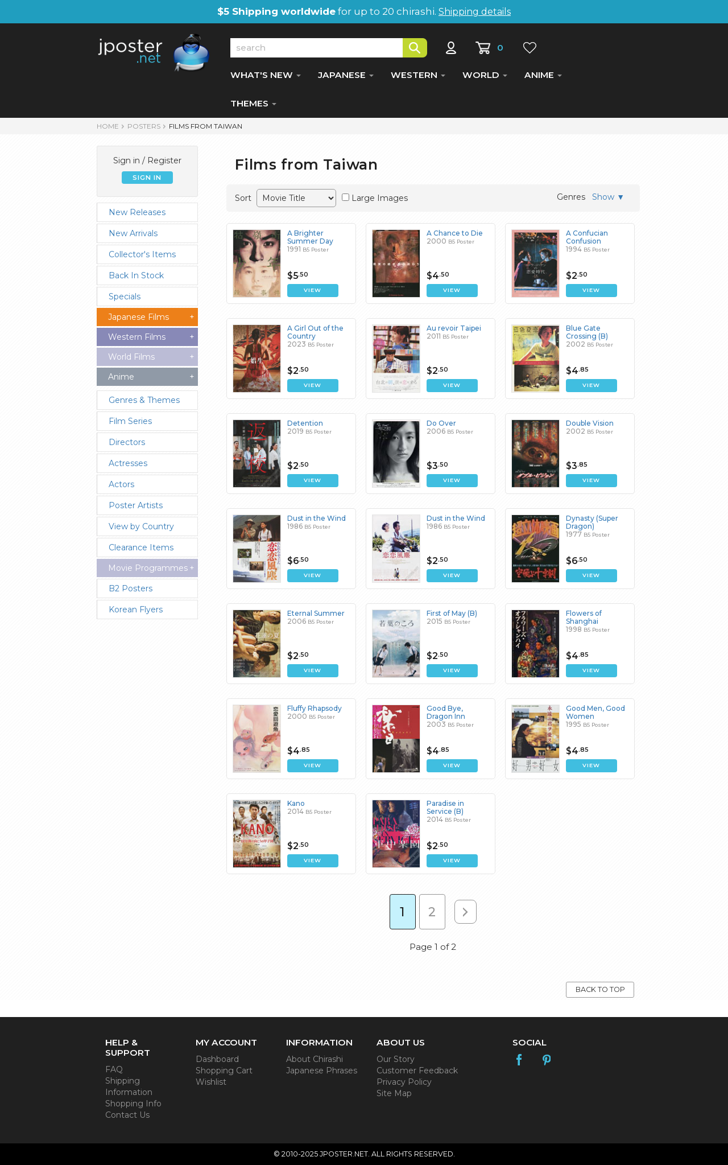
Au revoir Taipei (454, 328)
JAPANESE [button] (346, 74)
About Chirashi (314, 1059)
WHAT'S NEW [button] (265, 74)
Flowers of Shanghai (584, 617)
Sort (243, 198)
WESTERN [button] (418, 74)
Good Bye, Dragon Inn (446, 712)
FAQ (114, 1069)
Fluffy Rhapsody (314, 708)
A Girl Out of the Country (315, 332)
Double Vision (590, 423)
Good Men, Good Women (595, 712)
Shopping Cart (224, 1070)
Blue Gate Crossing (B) (587, 332)
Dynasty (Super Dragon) (592, 522)
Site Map (394, 1093)
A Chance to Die (455, 233)
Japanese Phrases (321, 1070)
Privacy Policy (404, 1082)
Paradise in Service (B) (445, 807)
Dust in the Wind (316, 518)
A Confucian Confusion (587, 237)
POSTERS (143, 126)
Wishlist (211, 1082)
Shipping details (475, 11)
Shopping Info (133, 1103)
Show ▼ (608, 197)
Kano (296, 803)
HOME (108, 126)
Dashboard (217, 1059)
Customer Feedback (417, 1070)
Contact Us (127, 1115)
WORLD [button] (484, 74)
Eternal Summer (316, 613)
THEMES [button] (253, 103)
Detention (305, 423)
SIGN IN (147, 178)
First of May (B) (452, 613)
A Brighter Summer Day (310, 237)
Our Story (396, 1059)
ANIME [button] (543, 74)
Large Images (379, 198)
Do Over (441, 423)
